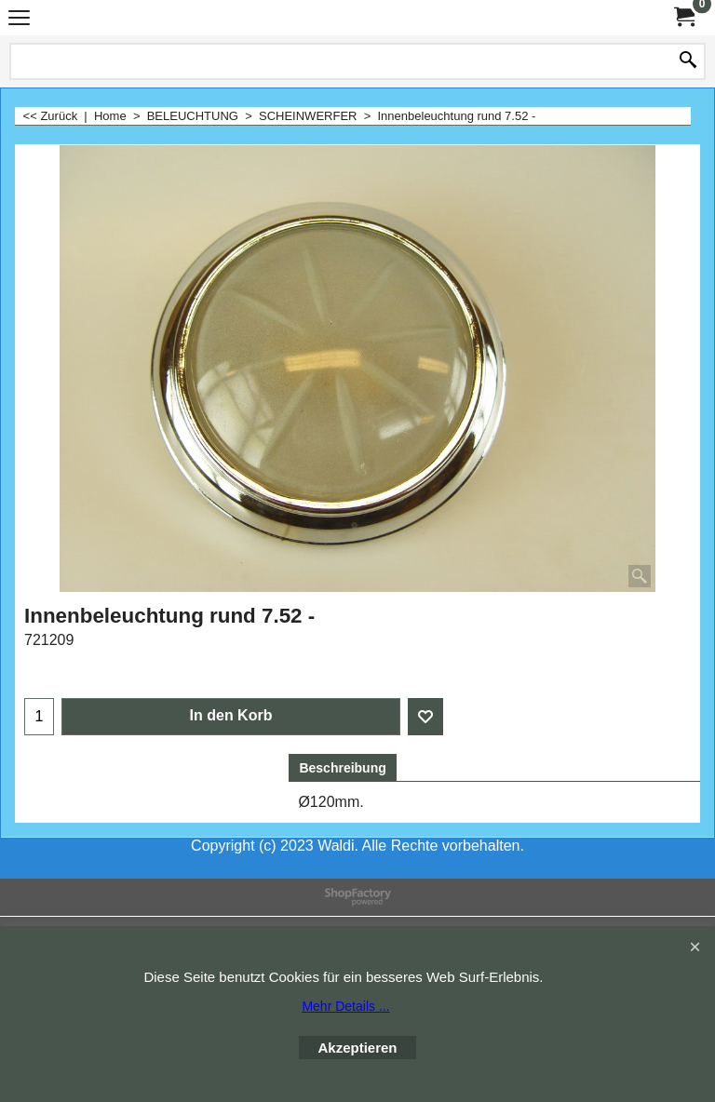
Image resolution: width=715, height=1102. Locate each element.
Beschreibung (342, 767)
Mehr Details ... (345, 1006)
